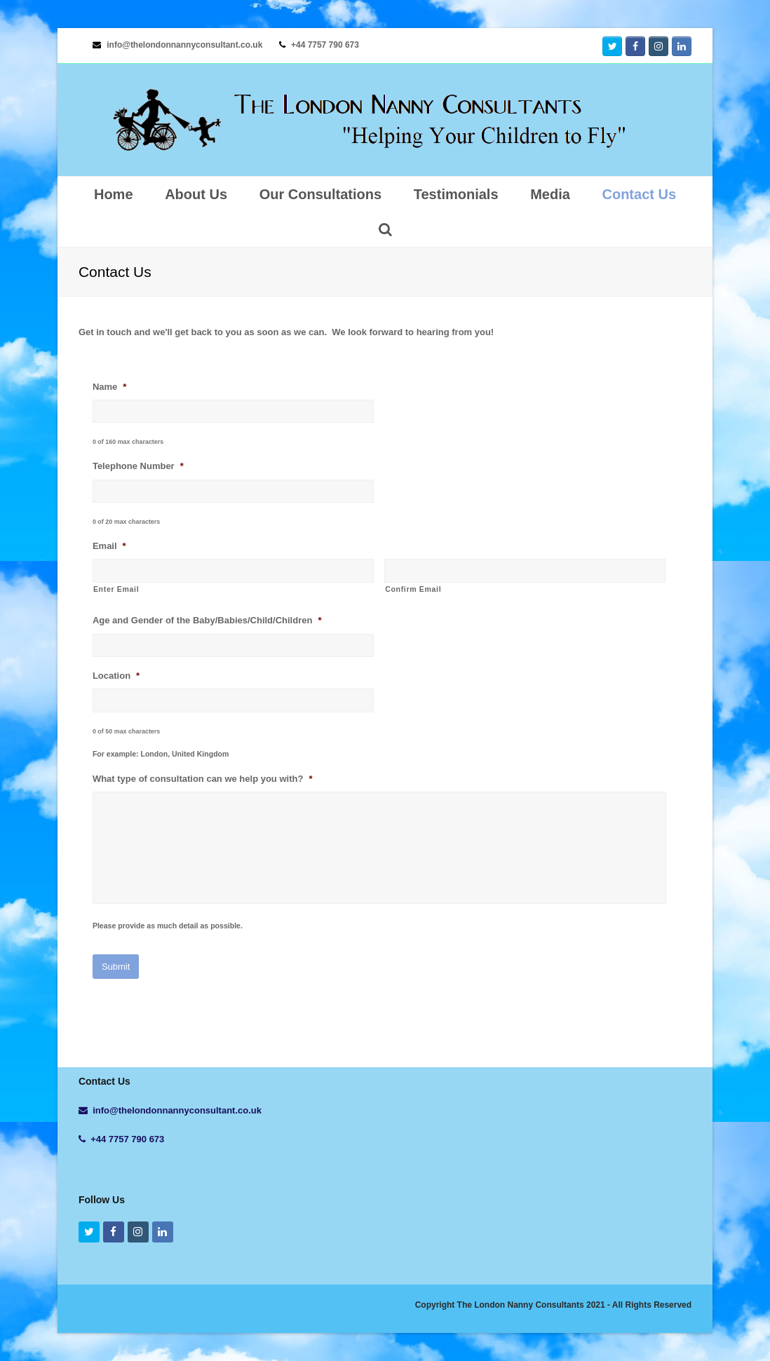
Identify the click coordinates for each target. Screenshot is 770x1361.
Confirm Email (413, 589)
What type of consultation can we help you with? (203, 778)
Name (109, 386)
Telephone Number (138, 466)
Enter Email (116, 589)
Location (116, 675)
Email (109, 546)
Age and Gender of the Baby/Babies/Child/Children (207, 620)
